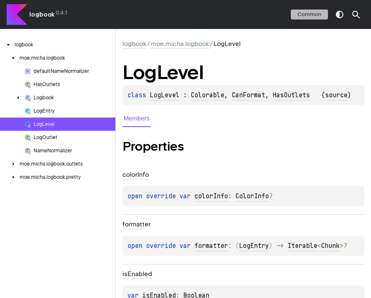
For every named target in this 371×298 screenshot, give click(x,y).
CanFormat (248, 95)
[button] (356, 14)
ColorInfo (252, 196)
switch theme (339, 14)
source (336, 95)
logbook (42, 14)
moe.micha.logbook (180, 44)
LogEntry (254, 246)
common (309, 14)
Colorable (207, 95)
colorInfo (211, 196)
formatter (211, 246)
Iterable (302, 246)
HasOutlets (291, 95)
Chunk (330, 246)
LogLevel (165, 95)
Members (137, 118)
